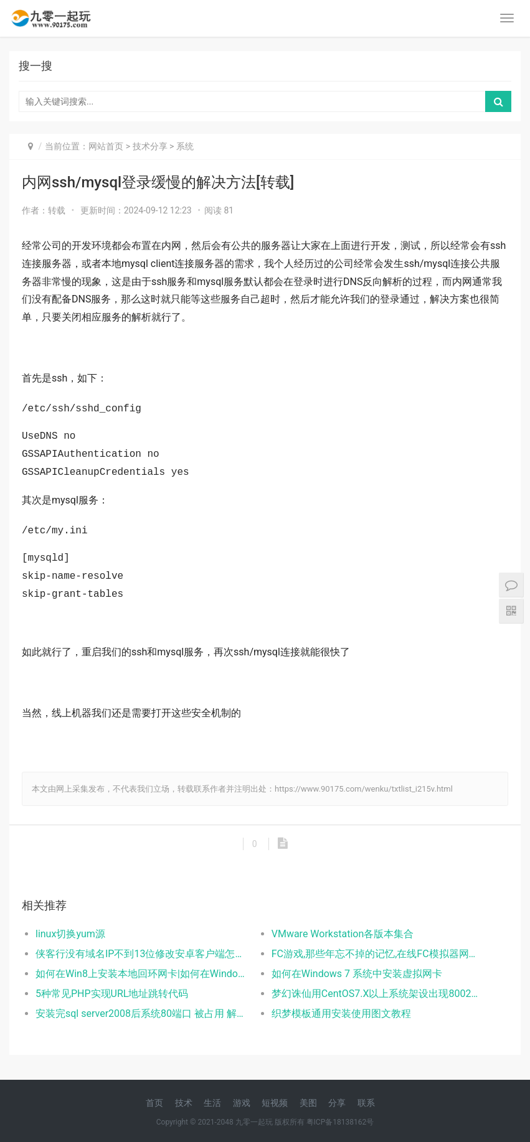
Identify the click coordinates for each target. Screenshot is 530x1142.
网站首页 (105, 146)
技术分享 (150, 146)
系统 (185, 146)
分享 (337, 1103)
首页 (154, 1103)
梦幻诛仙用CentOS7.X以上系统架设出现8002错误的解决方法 (378, 993)
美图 (308, 1103)
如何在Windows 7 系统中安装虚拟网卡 (357, 974)
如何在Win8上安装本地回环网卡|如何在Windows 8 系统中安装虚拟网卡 (141, 974)
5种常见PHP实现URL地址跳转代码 (111, 993)
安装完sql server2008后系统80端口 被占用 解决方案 (141, 1013)
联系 (366, 1103)
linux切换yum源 (70, 934)
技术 (183, 1103)
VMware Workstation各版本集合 (343, 934)
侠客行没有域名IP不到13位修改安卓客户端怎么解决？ (141, 954)
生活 (212, 1103)
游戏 (241, 1103)
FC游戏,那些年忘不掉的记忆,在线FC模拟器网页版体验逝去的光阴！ (378, 954)
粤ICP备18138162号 (340, 1122)
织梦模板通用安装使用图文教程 (341, 1013)
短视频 (275, 1103)
